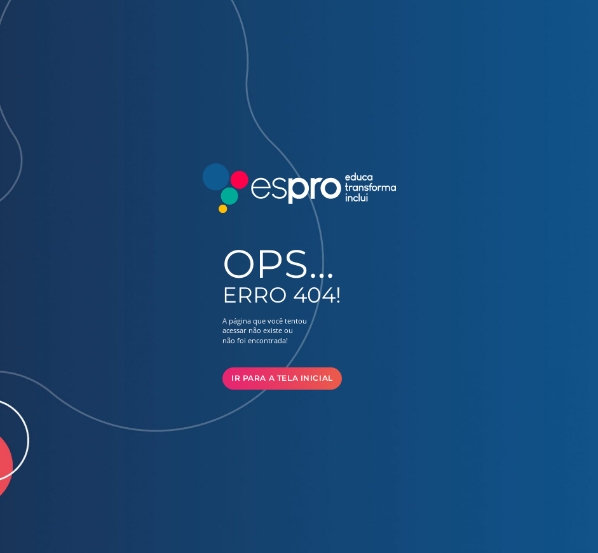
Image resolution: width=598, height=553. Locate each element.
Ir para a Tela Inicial (282, 378)
